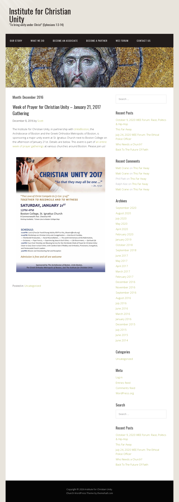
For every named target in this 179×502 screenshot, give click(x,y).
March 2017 (123, 271)
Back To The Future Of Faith (132, 149)
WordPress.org (125, 393)
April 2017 (122, 266)
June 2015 (122, 335)
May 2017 (121, 261)
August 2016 (123, 298)
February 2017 (124, 276)
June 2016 (122, 308)
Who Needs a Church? (129, 144)
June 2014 (122, 340)
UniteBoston (81, 129)
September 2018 (126, 250)
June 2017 (122, 255)
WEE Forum (122, 40)
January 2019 (123, 239)
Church (70, 493)
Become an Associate (65, 40)
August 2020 (123, 213)
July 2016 (121, 303)
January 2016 (123, 319)
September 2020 (126, 207)
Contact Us (144, 40)
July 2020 (121, 218)
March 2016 (123, 314)
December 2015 (125, 324)
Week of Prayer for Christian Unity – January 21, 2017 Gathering (57, 110)
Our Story (16, 40)
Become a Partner (96, 40)
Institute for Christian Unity (40, 15)
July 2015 (121, 329)
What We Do (37, 40)
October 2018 (124, 245)
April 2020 (122, 229)
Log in (119, 377)
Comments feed (125, 388)
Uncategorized (32, 285)
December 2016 (125, 282)
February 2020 (124, 234)
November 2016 (125, 287)
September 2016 (126, 292)
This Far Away (124, 129)
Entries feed (123, 382)
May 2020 (121, 223)
